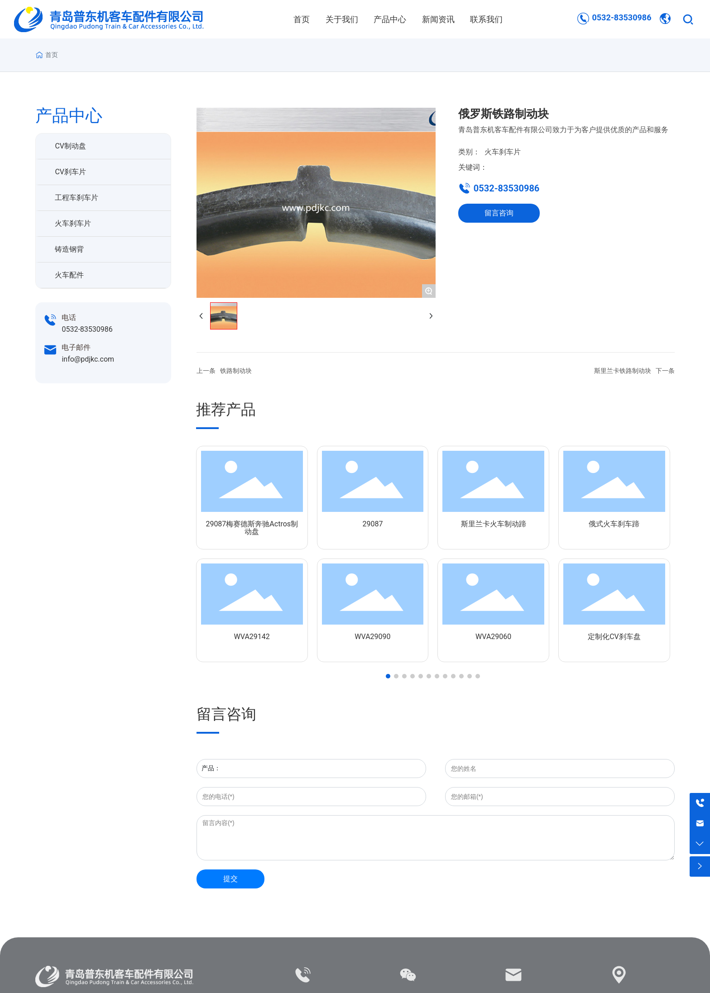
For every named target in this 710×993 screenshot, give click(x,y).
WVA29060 (493, 636)
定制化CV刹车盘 (614, 636)
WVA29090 (372, 636)
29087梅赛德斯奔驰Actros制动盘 (252, 528)
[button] (388, 676)
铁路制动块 (236, 370)
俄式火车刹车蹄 (614, 524)
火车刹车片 (503, 152)
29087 (372, 524)
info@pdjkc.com (88, 359)
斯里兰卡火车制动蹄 (493, 524)
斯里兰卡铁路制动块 (622, 370)
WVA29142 (252, 636)
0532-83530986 (621, 17)
